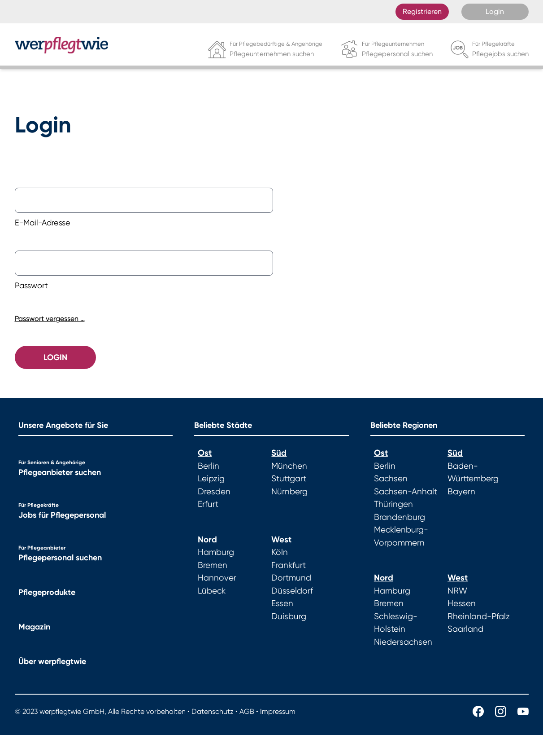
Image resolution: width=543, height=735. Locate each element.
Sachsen (391, 479)
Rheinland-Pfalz (478, 616)
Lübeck (212, 591)
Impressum (277, 711)
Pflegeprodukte (46, 592)
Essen (282, 603)
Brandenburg (399, 517)
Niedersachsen (403, 642)
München (289, 466)
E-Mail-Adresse (42, 222)
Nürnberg (289, 492)
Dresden (214, 492)
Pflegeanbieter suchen (59, 472)
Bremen (212, 565)
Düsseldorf (292, 591)
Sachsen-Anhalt (405, 492)
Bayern (461, 492)
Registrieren (422, 11)
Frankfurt (288, 565)
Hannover (217, 578)
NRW (457, 591)
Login (495, 11)
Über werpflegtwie (52, 661)
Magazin (34, 627)
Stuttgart (288, 479)
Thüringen (393, 504)
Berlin (208, 466)
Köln (279, 552)
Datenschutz (212, 711)
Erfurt (208, 504)
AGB (246, 711)
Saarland (465, 629)
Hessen (461, 603)
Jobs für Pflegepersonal (62, 515)
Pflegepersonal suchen (60, 558)
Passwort (31, 285)
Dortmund (291, 578)
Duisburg (288, 616)
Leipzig (211, 479)
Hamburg (216, 552)
